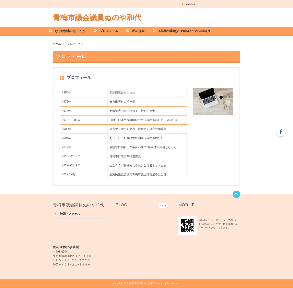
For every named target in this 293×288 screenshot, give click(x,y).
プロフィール (109, 30)
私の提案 (138, 30)
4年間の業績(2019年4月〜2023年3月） (186, 30)
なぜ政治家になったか (70, 30)
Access (190, 3)
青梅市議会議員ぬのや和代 (97, 17)
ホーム (57, 43)
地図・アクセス (70, 213)
